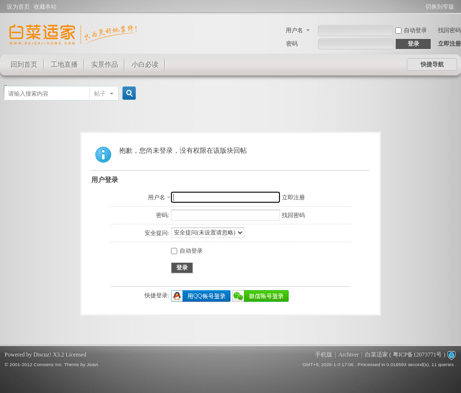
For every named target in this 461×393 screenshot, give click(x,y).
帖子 (100, 93)
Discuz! (42, 354)
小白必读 (145, 64)
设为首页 (18, 6)
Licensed (76, 354)
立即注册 (449, 43)
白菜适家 (376, 354)
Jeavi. (93, 364)
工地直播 (64, 64)
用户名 (294, 30)
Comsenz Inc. (48, 364)
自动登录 (411, 30)
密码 (292, 43)
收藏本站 (45, 6)
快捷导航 (432, 64)
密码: (162, 215)
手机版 (323, 354)
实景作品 (104, 64)
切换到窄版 (439, 6)
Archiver (349, 354)
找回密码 (449, 30)
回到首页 (24, 64)
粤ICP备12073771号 (417, 354)
